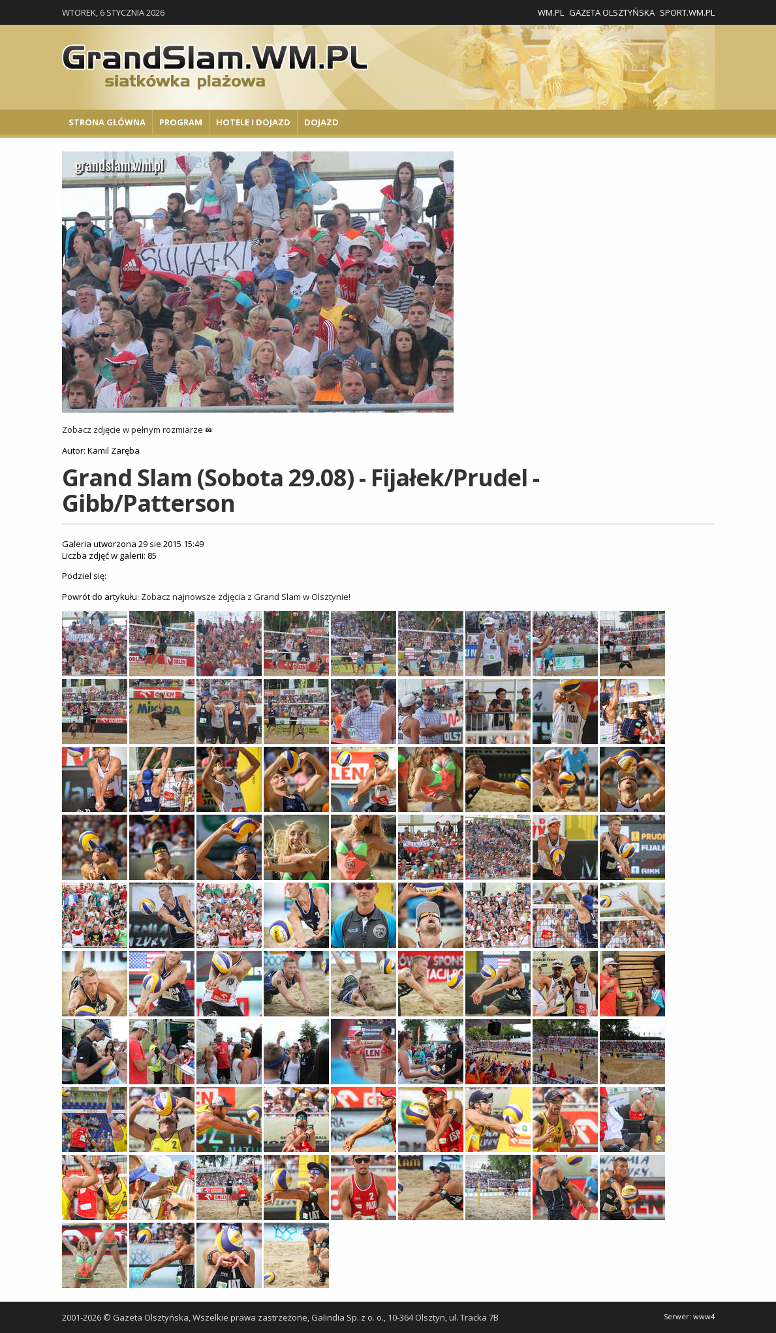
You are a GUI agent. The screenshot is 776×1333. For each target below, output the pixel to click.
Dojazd (321, 122)
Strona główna (107, 122)
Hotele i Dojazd (253, 122)
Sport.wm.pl (687, 12)
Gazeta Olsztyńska (612, 12)
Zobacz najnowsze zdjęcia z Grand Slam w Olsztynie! (245, 597)
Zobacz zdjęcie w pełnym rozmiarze (137, 429)
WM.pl (551, 12)
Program (180, 122)
